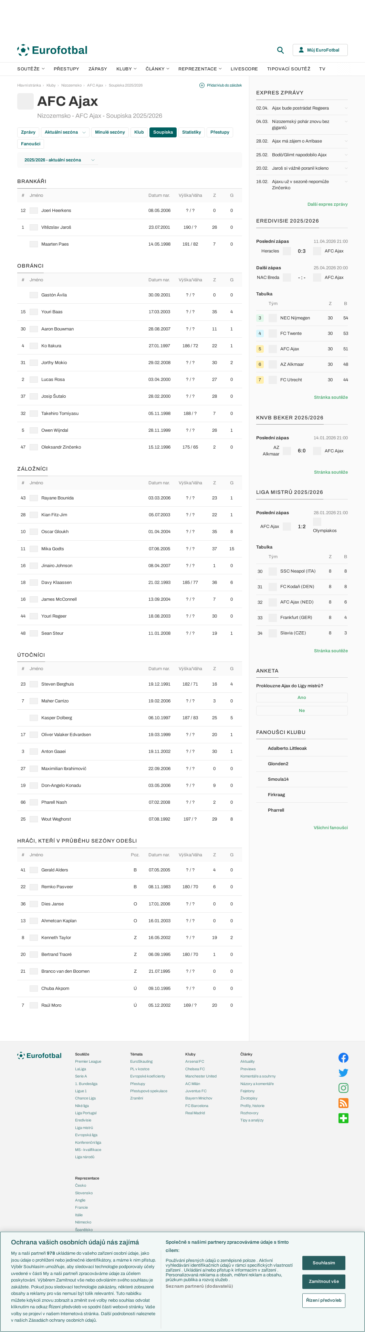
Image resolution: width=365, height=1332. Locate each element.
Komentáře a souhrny (258, 1076)
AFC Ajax (95, 85)
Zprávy (28, 132)
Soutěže (31, 69)
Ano (302, 697)
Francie (81, 1207)
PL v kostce (139, 1069)
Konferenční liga (88, 1142)
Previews (248, 1069)
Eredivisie (83, 1120)
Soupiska (163, 132)
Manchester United (201, 1076)
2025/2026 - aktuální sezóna (59, 160)
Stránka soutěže (331, 397)
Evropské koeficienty (147, 1076)
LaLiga (80, 1069)
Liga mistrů (84, 1128)
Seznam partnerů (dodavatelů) (199, 1286)
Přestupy (67, 69)
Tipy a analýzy (252, 1120)
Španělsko (84, 1230)
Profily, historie (252, 1106)
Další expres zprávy (327, 204)
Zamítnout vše (324, 1281)
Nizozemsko (71, 85)
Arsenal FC (194, 1061)
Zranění (136, 1098)
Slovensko (84, 1193)
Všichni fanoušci (331, 827)
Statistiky (191, 132)
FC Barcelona (196, 1106)
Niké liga (82, 1106)
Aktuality (247, 1061)
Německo (83, 1222)
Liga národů (84, 1157)
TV (322, 69)
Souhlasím (324, 1262)
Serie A (81, 1076)
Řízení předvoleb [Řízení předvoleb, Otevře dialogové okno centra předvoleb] (324, 1300)
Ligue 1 (81, 1091)
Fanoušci (30, 144)
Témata (136, 1054)
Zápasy (97, 69)
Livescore (244, 69)
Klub (139, 132)
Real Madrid (195, 1113)
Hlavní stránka (29, 85)
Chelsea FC (195, 1069)
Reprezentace (200, 69)
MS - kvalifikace (88, 1150)
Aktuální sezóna (65, 132)
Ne (302, 710)
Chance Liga (85, 1098)
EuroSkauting (141, 1061)
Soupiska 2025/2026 (126, 85)
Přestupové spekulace (148, 1091)
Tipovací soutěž (289, 69)
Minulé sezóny (110, 132)
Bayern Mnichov (198, 1098)
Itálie (79, 1215)
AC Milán (192, 1084)
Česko (80, 1185)
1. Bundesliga (86, 1084)
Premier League (88, 1061)
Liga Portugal (85, 1113)
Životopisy (249, 1098)
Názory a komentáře (257, 1084)
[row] (129, 210)
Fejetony (247, 1091)
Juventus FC (196, 1091)
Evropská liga (86, 1135)
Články (246, 1054)
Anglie (80, 1200)
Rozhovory (249, 1113)
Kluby (126, 69)
